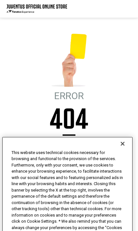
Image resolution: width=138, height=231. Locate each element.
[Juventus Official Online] (36, 9)
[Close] (123, 156)
